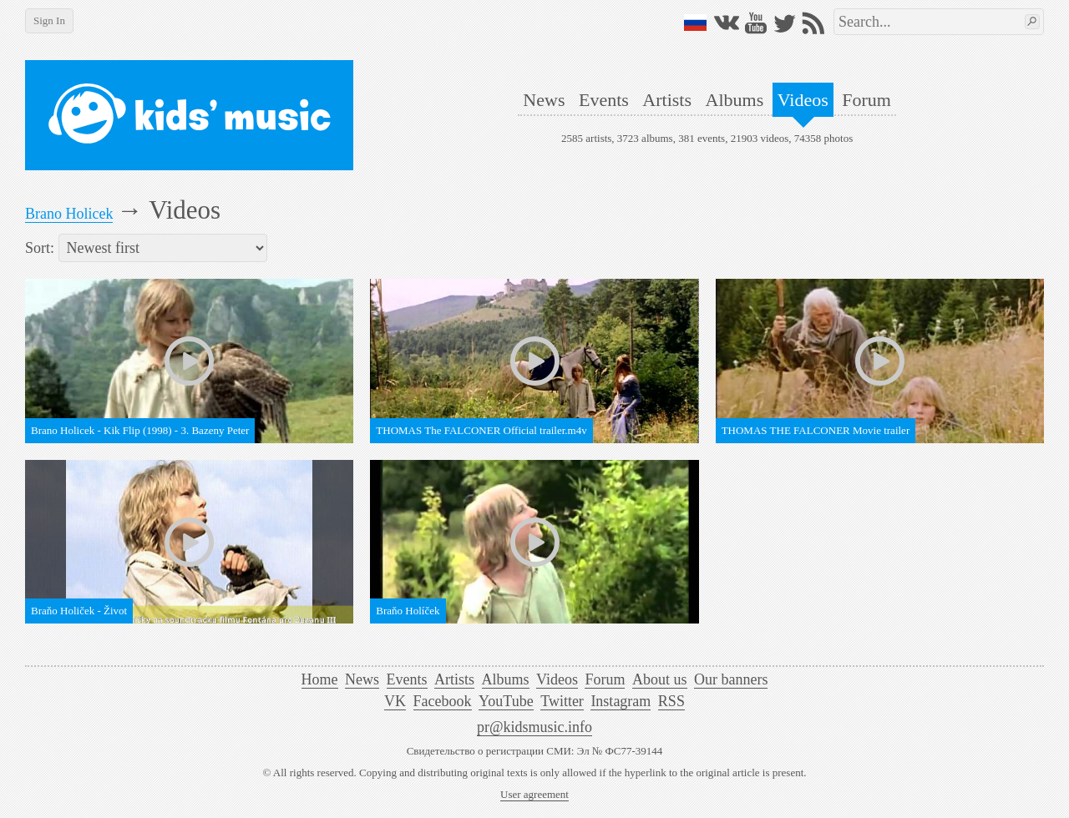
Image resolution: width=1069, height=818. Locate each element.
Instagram (620, 701)
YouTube (506, 701)
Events (604, 99)
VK (395, 701)
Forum (866, 99)
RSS (671, 701)
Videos (803, 99)
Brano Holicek (69, 213)
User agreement (534, 794)
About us (659, 679)
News (544, 99)
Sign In (49, 20)
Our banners (731, 679)
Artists (667, 99)
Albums (735, 99)
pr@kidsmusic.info (534, 727)
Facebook (442, 701)
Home (319, 679)
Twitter (562, 701)
